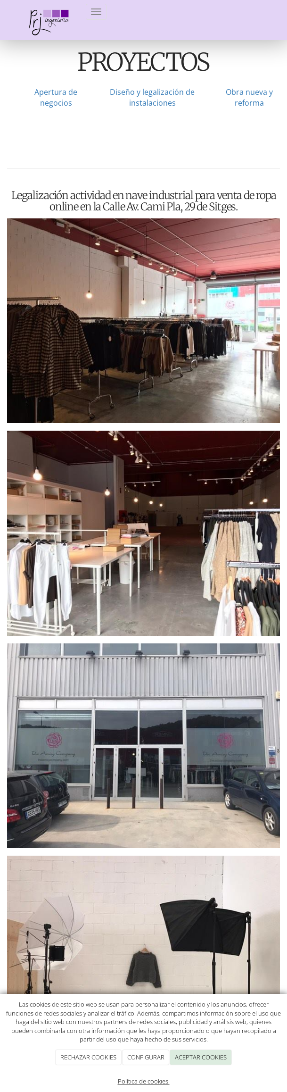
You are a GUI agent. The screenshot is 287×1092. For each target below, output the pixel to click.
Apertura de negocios (55, 97)
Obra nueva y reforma (249, 97)
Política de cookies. (144, 1081)
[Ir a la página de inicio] (43, 12)
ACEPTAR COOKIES (201, 1057)
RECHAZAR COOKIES (88, 1057)
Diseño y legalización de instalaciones (152, 97)
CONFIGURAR (145, 1057)
